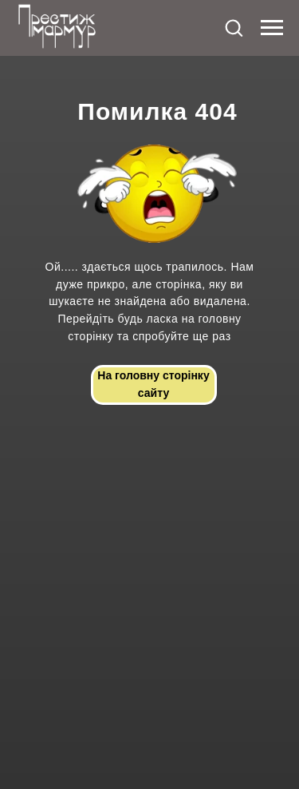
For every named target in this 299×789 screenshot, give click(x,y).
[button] (233, 27)
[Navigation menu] (272, 28)
